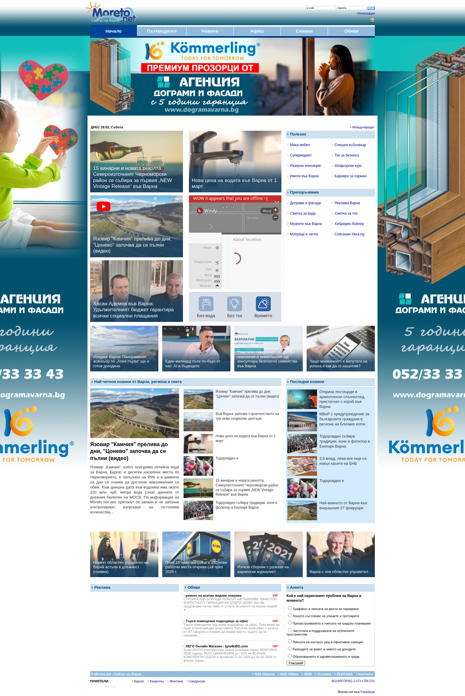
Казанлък (156, 681)
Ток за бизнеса (345, 155)
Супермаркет (299, 155)
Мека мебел (298, 145)
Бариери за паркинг (349, 176)
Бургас (138, 681)
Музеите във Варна (304, 224)
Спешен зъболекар (349, 145)
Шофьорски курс (347, 166)
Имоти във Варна (303, 176)
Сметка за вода (301, 213)
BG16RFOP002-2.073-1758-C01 (353, 681)
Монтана (175, 681)
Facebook (368, 692)
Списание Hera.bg (348, 234)
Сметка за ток (344, 213)
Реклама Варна (346, 203)
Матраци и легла (302, 234)
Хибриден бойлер (348, 224)
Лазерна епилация (304, 166)
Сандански (196, 681)
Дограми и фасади (304, 203)
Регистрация (366, 13)
